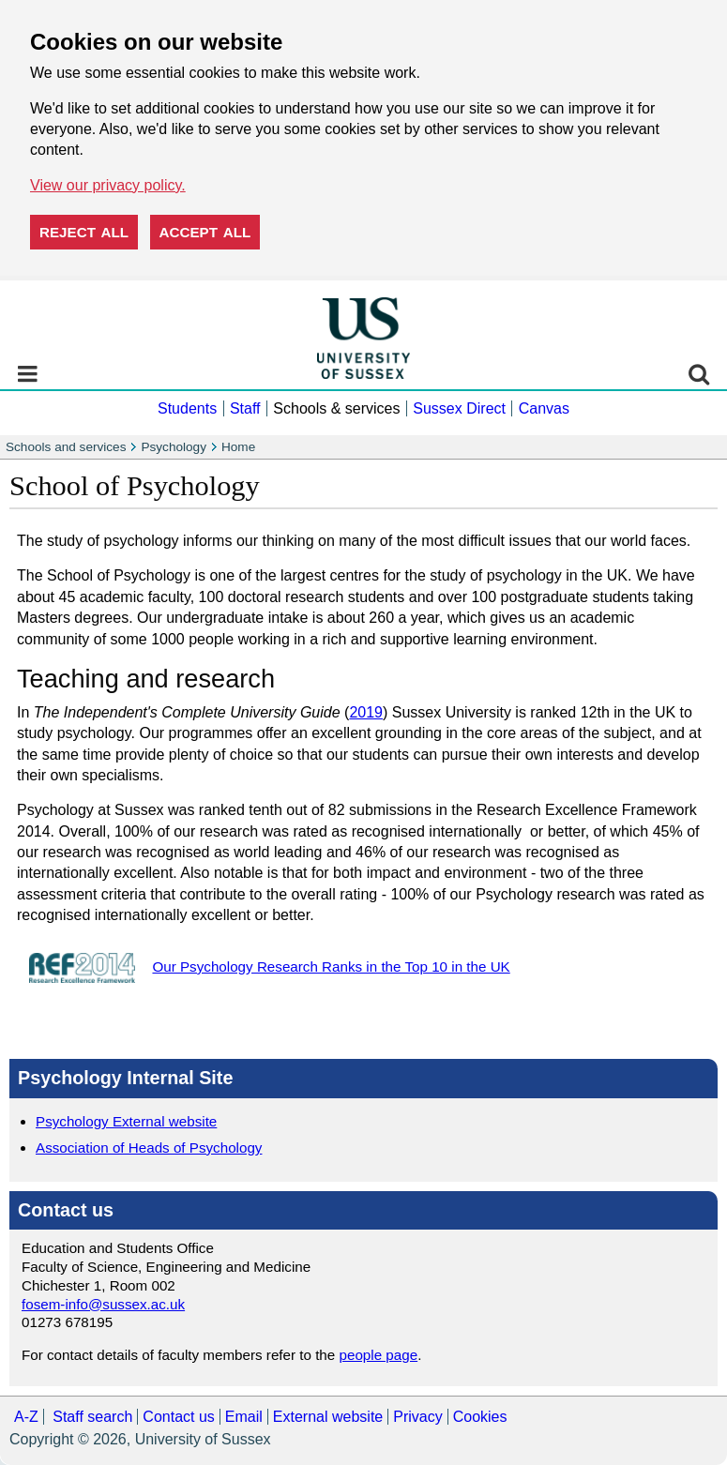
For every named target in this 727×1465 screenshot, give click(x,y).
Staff (245, 408)
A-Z (26, 1417)
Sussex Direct (459, 408)
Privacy (417, 1417)
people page (379, 1355)
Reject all (84, 232)
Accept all (205, 232)
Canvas (544, 408)
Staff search (92, 1417)
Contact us (178, 1417)
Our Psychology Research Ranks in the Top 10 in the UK (330, 966)
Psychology (173, 447)
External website (328, 1417)
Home (238, 447)
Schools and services (66, 447)
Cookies (480, 1417)
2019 (366, 712)
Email (244, 1417)
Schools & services (336, 408)
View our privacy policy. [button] (108, 185)
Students (187, 408)
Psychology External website (126, 1121)
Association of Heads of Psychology (149, 1147)
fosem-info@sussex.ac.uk (103, 1304)
